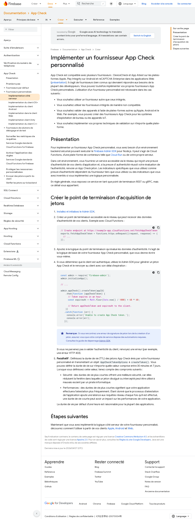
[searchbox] (20, 29)
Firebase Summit (103, 471)
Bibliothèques (51, 481)
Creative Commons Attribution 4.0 (131, 436)
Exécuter (78, 19)
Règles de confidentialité (81, 516)
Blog (156, 3)
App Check (38, 13)
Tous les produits (157, 503)
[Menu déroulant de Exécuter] (86, 19)
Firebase (55, 49)
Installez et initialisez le (75, 211)
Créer (34, 3)
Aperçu (7, 19)
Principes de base (26, 19)
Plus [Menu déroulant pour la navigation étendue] (65, 3)
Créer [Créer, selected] (61, 19)
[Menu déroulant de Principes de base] (39, 19)
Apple (111, 428)
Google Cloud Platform (132, 503)
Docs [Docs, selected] (50, 3)
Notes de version (153, 481)
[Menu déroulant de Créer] (41, 3)
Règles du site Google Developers (135, 439)
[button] (18, 48)
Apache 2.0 (82, 439)
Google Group (152, 476)
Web (130, 428)
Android (119, 428)
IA (46, 19)
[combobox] (103, 3)
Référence (98, 19)
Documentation (15, 13)
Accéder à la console (174, 3)
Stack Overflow (152, 471)
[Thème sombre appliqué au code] (153, 227)
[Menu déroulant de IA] (51, 19)
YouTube (99, 481)
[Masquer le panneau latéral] (37, 513)
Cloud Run (116, 154)
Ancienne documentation (157, 491)
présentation (58, 82)
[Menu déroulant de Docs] (56, 3)
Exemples (115, 19)
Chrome (97, 503)
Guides (48, 467)
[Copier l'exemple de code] (158, 227)
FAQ (147, 486)
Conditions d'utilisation (55, 516)
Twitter (98, 476)
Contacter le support (155, 467)
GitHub (48, 486)
